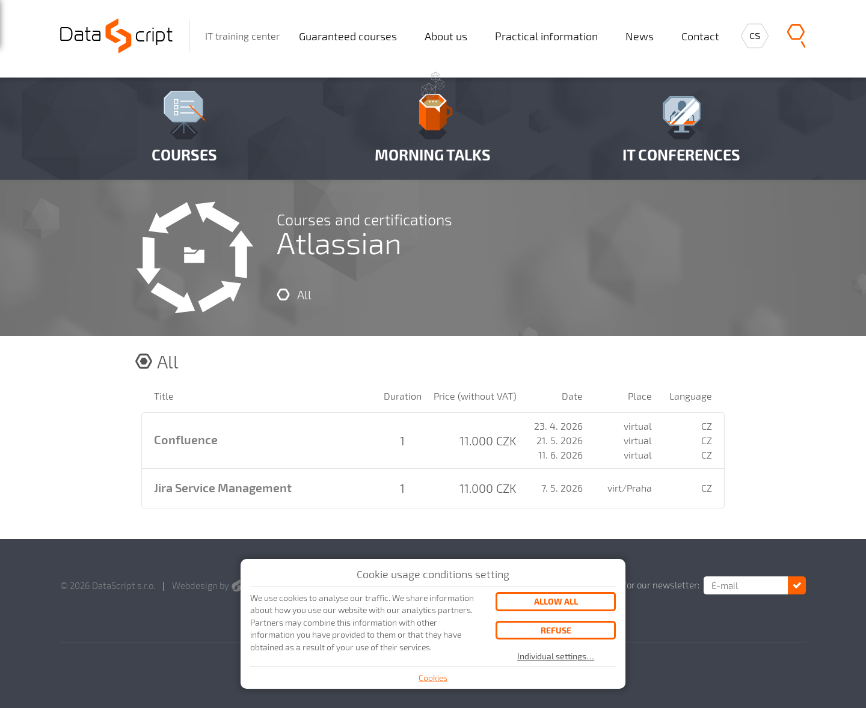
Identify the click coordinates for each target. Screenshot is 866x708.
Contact (700, 36)
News (639, 36)
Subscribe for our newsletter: (640, 584)
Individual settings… (556, 656)
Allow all (556, 601)
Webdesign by (207, 585)
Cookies (433, 678)
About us (446, 36)
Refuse (556, 630)
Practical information (546, 36)
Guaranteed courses (348, 36)
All (304, 294)
